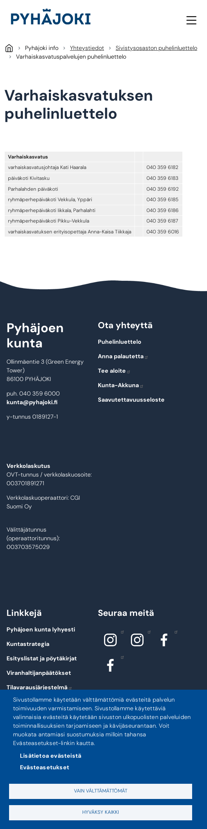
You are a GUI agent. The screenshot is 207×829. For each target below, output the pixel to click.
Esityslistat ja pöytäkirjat (42, 658)
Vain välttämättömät (100, 791)
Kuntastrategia (28, 644)
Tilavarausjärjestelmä (40, 687)
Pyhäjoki (8, 47)
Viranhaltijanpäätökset (39, 673)
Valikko (191, 20)
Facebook (174, 631)
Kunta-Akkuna (121, 385)
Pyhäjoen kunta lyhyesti (41, 629)
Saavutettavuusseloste (131, 399)
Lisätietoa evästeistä (50, 756)
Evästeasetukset (44, 767)
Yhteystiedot (87, 48)
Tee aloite (114, 371)
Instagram (120, 631)
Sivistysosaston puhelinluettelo (156, 48)
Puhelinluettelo (119, 342)
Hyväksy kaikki (100, 812)
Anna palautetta (123, 356)
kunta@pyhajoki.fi (32, 402)
